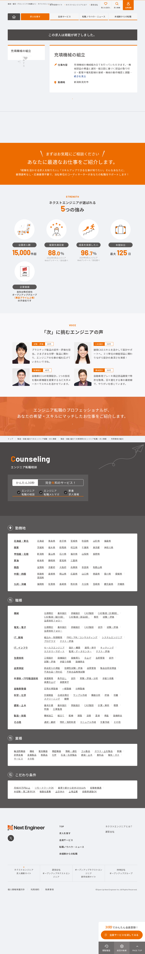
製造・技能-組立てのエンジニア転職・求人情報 (36, 473)
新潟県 (40, 601)
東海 (16, 608)
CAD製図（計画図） (108, 661)
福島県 (107, 588)
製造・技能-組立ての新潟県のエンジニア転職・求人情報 (84, 473)
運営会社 (94, 5)
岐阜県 (40, 608)
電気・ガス (113, 802)
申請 (46, 757)
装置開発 (48, 726)
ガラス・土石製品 (104, 799)
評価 (107, 743)
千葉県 (85, 595)
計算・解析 (103, 753)
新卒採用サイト (56, 5)
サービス (18, 806)
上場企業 (73, 839)
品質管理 (91, 716)
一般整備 (66, 736)
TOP (61, 874)
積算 (116, 753)
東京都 (96, 595)
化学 (54, 802)
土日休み (60, 839)
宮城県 (74, 588)
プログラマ (50, 689)
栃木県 (51, 595)
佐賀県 (51, 632)
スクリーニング (52, 746)
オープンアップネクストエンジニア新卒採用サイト (88, 921)
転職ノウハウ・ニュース (93, 16)
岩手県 (62, 588)
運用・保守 (90, 695)
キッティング (107, 695)
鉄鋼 (119, 799)
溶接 (89, 763)
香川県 (107, 621)
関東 (16, 595)
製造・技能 (20, 763)
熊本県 (74, 632)
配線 (71, 763)
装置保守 (64, 730)
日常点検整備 (51, 736)
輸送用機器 (19, 799)
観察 (66, 746)
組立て (61, 763)
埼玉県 (74, 595)
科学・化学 (20, 743)
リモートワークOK (44, 835)
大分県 (85, 632)
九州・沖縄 (20, 632)
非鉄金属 (18, 802)
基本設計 (62, 661)
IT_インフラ (21, 695)
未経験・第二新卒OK (24, 839)
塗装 (97, 763)
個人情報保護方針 (16, 937)
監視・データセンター (80, 699)
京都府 (51, 615)
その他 (17, 770)
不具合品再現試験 (76, 719)
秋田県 (85, 588)
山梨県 (85, 601)
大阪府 (62, 615)
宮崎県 (96, 632)
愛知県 (62, 608)
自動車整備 (20, 736)
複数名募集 (45, 839)
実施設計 (75, 753)
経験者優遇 (96, 835)
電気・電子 (20, 675)
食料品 (100, 802)
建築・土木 (20, 753)
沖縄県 (120, 632)
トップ (10, 473)
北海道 (40, 588)
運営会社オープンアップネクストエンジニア (56, 921)
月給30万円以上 (22, 835)
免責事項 (49, 937)
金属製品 (32, 802)
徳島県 (96, 621)
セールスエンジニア (54, 695)
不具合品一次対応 (53, 719)
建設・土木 (87, 802)
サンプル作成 (80, 743)
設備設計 (62, 705)
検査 (106, 763)
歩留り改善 (65, 709)
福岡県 (40, 632)
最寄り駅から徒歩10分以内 (72, 835)
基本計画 (48, 753)
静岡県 (51, 608)
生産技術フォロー (53, 668)
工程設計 (48, 705)
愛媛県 (118, 621)
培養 (116, 743)
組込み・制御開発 (53, 685)
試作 (100, 675)
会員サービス (64, 16)
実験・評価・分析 (89, 726)
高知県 (40, 625)
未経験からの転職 (123, 16)
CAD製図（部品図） (79, 664)
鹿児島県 (108, 632)
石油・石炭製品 (69, 802)
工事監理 (57, 757)
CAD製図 (89, 661)
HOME (14, 16)
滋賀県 (40, 615)
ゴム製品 (85, 799)
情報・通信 (71, 799)
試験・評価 (108, 664)
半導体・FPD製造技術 (26, 726)
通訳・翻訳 (50, 770)
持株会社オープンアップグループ (121, 919)
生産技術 (19, 706)
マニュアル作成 (88, 770)
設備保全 (80, 709)
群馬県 (62, 595)
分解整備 (80, 736)
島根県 (51, 621)
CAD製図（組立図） (54, 664)
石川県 (62, 601)
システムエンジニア (112, 685)
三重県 (74, 608)
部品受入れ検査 (52, 716)
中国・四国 (20, 621)
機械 (16, 661)
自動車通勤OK (89, 839)
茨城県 (40, 595)
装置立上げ (50, 730)
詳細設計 (75, 661)
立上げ (87, 705)
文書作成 (104, 770)
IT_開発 (18, 685)
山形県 (96, 588)
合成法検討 (63, 743)
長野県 (96, 601)
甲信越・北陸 (21, 602)
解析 (96, 664)
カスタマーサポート (54, 699)
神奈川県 (108, 595)
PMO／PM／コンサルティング (82, 685)
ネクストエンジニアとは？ (76, 5)
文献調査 (48, 743)
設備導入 (75, 705)
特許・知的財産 (68, 770)
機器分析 (95, 743)
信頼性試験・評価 (73, 716)
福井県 (74, 601)
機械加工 (48, 763)
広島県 (74, 621)
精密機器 (56, 799)
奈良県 (85, 615)
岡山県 (62, 621)
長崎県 (62, 632)
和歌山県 (97, 615)
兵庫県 (74, 615)
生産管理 (100, 705)
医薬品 (44, 802)
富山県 (51, 601)
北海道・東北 (21, 589)
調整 (80, 763)
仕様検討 (48, 661)
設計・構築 (74, 695)
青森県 (51, 588)
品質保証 (19, 716)
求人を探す (35, 16)
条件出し (62, 726)
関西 (16, 615)
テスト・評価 (67, 689)
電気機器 (43, 799)
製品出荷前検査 (108, 716)
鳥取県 (40, 621)
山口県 (85, 621)
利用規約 (35, 937)
